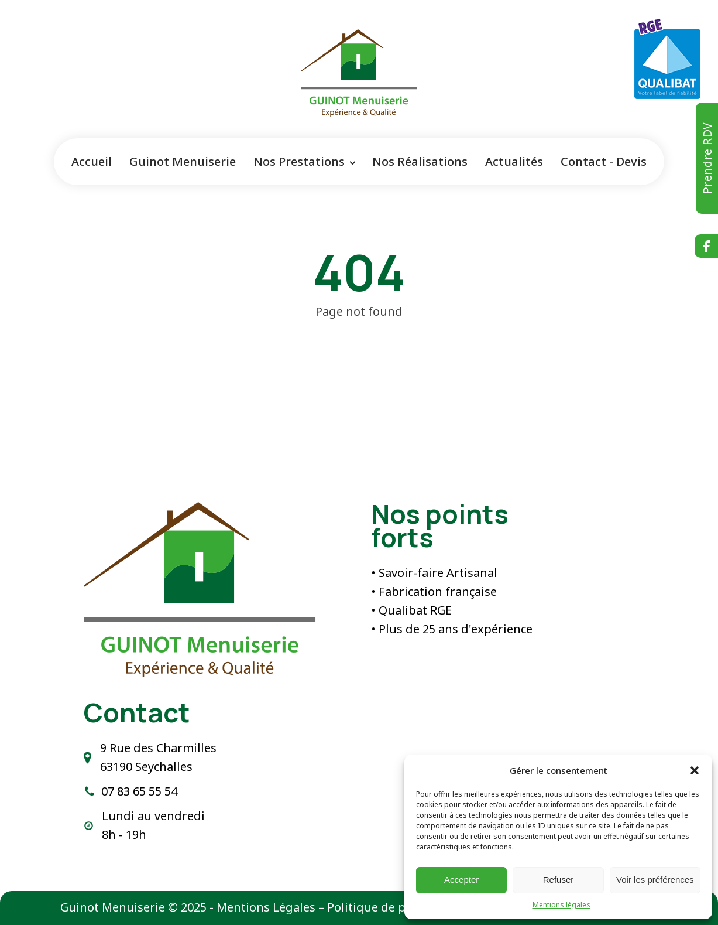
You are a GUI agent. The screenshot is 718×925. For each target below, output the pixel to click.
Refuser (558, 880)
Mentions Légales (266, 907)
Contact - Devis (604, 161)
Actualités (514, 161)
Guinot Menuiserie (182, 161)
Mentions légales (561, 905)
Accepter (461, 880)
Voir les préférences (655, 880)
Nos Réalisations (420, 161)
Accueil (91, 161)
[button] (694, 770)
